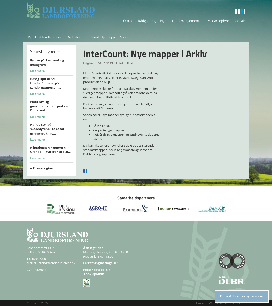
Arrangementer (190, 21)
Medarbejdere (218, 21)
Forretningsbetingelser (100, 263)
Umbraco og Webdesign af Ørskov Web (218, 303)
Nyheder (167, 21)
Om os (128, 21)
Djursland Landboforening (46, 37)
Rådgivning (147, 21)
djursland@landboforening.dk (54, 263)
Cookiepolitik (94, 274)
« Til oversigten (41, 168)
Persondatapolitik (96, 270)
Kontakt (240, 21)
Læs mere (37, 71)
